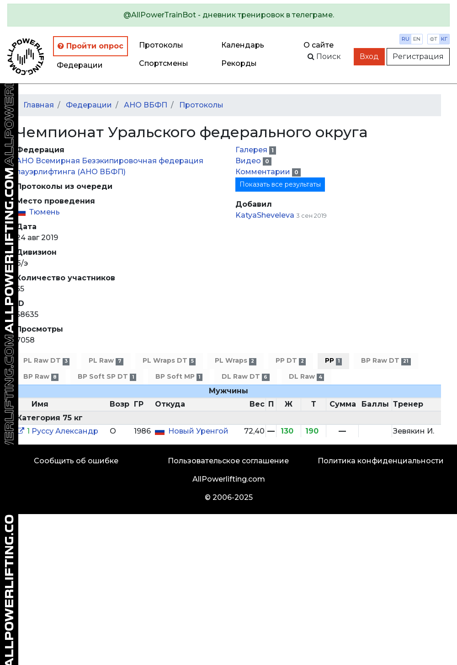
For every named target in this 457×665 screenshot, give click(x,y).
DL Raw (306, 376)
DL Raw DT (245, 376)
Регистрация (418, 56)
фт (433, 39)
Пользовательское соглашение (228, 460)
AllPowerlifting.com (228, 479)
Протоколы (161, 45)
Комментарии (263, 171)
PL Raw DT (46, 360)
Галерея (252, 149)
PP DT (291, 360)
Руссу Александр (65, 431)
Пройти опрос (90, 46)
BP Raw (40, 376)
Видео (249, 160)
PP (333, 360)
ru (405, 39)
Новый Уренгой (198, 431)
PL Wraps (235, 360)
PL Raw (106, 360)
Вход (369, 56)
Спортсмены (163, 63)
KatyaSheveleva (264, 215)
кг (444, 39)
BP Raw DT (385, 360)
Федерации (80, 65)
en (416, 39)
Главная (38, 105)
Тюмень (44, 212)
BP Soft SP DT (107, 376)
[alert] (228, 15)
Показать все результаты (280, 184)
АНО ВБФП (145, 105)
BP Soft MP (178, 376)
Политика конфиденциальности (381, 460)
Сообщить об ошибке (76, 460)
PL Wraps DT (169, 360)
